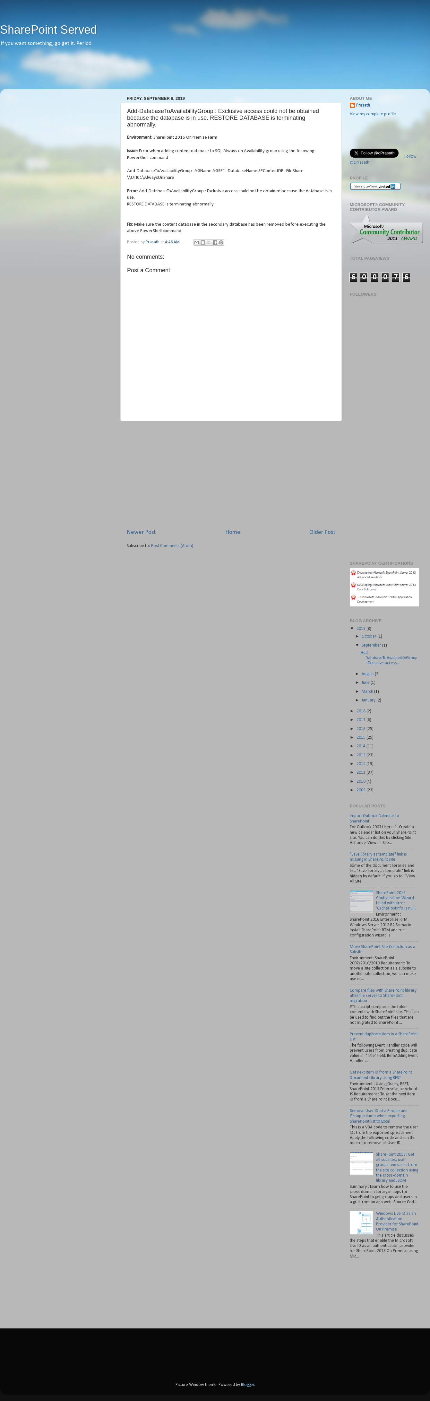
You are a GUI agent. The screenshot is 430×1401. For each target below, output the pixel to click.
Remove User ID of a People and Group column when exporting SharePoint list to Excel (379, 1116)
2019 (361, 629)
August (368, 674)
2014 (361, 746)
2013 (361, 755)
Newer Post (141, 532)
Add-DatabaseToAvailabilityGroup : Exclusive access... (389, 658)
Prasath (363, 105)
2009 (361, 790)
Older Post (322, 532)
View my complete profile (373, 114)
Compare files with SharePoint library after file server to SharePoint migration (383, 995)
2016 (361, 729)
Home (232, 532)
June (366, 683)
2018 (361, 711)
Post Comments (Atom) (172, 546)
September (372, 645)
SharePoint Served (48, 29)
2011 (361, 772)
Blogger (247, 1385)
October (369, 636)
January (369, 700)
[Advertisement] (215, 72)
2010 (361, 781)
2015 (361, 737)
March (368, 692)
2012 (361, 764)
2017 (361, 720)
